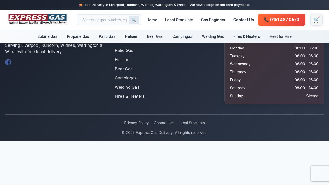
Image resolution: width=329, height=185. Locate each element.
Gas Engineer (214, 19)
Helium (131, 36)
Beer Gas (155, 36)
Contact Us (244, 19)
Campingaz (182, 36)
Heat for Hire (281, 36)
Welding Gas (213, 36)
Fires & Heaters (247, 36)
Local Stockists (180, 19)
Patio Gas (107, 36)
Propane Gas (78, 36)
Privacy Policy (136, 123)
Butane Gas (47, 36)
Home (152, 19)
